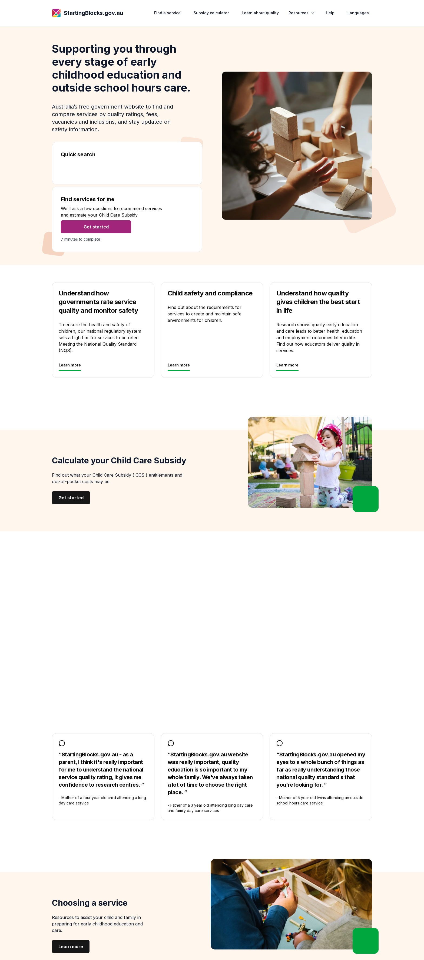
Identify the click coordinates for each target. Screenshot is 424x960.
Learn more (70, 365)
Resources (302, 13)
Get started (96, 227)
